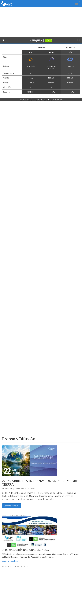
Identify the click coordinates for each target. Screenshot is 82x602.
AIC (10, 3)
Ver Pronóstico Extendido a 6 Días (41, 100)
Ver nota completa (11, 506)
